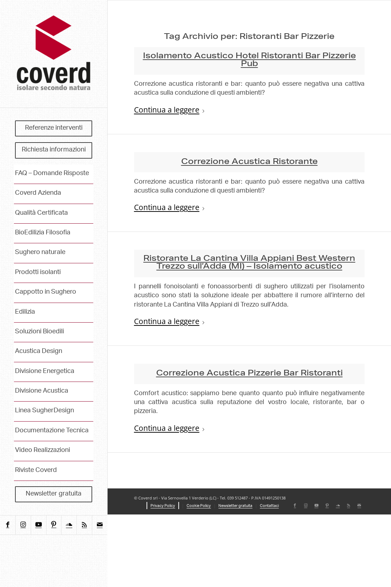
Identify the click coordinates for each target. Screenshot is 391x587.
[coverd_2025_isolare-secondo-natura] (53, 53)
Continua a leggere (169, 110)
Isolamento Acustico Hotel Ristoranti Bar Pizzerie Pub (249, 60)
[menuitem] (53, 128)
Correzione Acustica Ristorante (249, 162)
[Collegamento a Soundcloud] (68, 525)
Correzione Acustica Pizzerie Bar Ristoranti (249, 374)
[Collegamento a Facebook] (7, 525)
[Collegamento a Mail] (99, 525)
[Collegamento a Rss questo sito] (84, 525)
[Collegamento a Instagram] (23, 525)
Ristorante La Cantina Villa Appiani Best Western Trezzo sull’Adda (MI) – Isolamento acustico (249, 263)
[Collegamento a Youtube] (38, 525)
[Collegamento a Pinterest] (53, 525)
